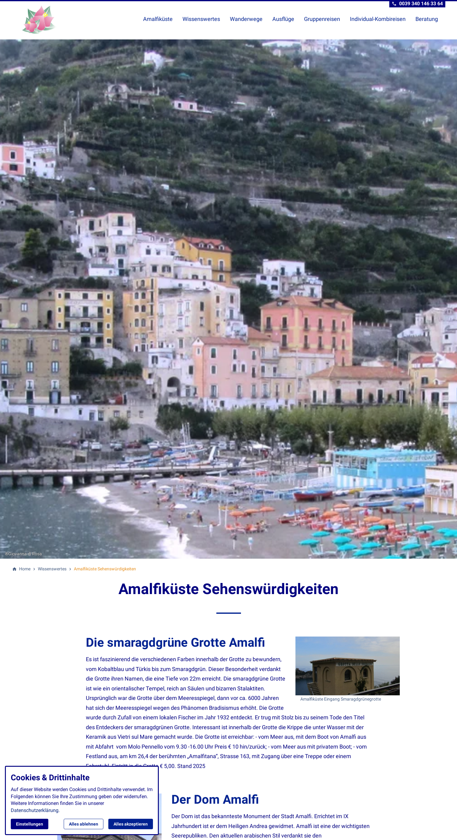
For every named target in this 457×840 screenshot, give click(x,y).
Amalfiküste (158, 19)
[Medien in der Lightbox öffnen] (347, 666)
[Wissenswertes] (52, 569)
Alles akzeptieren (131, 824)
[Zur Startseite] (54, 19)
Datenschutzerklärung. (35, 810)
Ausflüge (283, 19)
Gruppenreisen (322, 19)
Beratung (426, 19)
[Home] (24, 569)
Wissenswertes (201, 19)
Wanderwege (246, 19)
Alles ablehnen (83, 824)
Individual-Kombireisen (378, 19)
